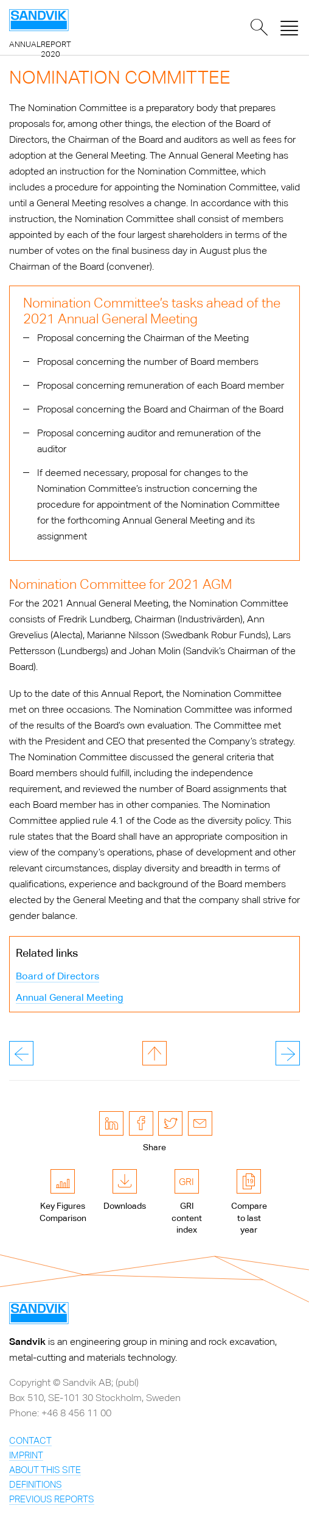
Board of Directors (57, 976)
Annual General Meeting (69, 997)
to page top (154, 1053)
